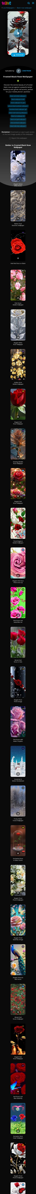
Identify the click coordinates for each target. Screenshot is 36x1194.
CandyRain (23, 71)
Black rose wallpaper (24, 8)
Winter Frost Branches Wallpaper (18, 224)
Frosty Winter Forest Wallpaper (18, 819)
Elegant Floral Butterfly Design (18, 938)
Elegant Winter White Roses (18, 185)
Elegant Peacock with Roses (18, 978)
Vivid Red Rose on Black (18, 263)
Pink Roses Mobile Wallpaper (18, 304)
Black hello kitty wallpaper (18, 126)
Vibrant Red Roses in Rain (18, 661)
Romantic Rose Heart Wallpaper (18, 1137)
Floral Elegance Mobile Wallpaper (18, 542)
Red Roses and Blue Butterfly (18, 1097)
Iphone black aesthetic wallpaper (18, 106)
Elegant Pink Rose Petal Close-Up (18, 581)
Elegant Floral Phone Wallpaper (18, 899)
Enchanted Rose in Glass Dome (18, 859)
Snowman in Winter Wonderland (18, 780)
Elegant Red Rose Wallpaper (18, 423)
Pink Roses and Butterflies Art (18, 621)
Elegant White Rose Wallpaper (18, 343)
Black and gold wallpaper (18, 119)
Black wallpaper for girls (18, 103)
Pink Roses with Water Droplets (18, 740)
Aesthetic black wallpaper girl (18, 109)
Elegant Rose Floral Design (18, 700)
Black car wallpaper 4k (18, 116)
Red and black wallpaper (18, 123)
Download (18, 55)
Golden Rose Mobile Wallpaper (18, 383)
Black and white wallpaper (18, 96)
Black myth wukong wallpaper (18, 113)
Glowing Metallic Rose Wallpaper (18, 462)
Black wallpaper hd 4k (18, 99)
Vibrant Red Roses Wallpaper (18, 1018)
